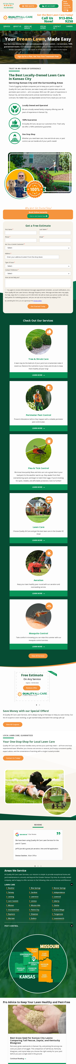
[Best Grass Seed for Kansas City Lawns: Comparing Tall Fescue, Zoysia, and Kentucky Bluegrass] (37, 1034)
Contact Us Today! (13, 758)
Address (7, 253)
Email (41, 237)
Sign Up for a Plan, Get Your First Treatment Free (38, 56)
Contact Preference (11, 270)
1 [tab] (37, 705)
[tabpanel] (32, 686)
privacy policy (38, 301)
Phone (7, 237)
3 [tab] (41, 866)
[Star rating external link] (11, 6)
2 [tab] (39, 705)
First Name (8, 229)
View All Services (38, 656)
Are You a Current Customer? (14, 244)
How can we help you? (12, 277)
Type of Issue (9, 262)
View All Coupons (12, 724)
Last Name (43, 229)
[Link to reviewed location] (38, 834)
